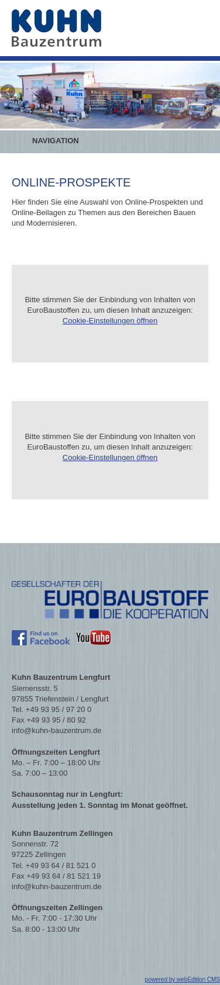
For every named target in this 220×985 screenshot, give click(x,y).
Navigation (55, 140)
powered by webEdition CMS (182, 979)
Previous (9, 92)
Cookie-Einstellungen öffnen (110, 320)
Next (211, 92)
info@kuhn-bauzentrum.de (56, 730)
